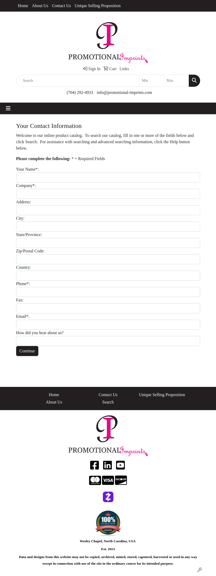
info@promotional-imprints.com (124, 92)
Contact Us (61, 5)
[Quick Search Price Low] (151, 81)
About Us (40, 5)
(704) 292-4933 (80, 92)
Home (23, 5)
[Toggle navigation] (8, 108)
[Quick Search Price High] (176, 81)
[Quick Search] (77, 81)
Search (108, 402)
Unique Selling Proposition (98, 5)
